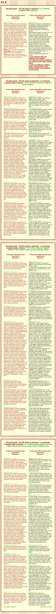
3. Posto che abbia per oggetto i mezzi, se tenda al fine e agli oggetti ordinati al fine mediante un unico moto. (39, 67)
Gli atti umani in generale (28, 9)
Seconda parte (11, 9)
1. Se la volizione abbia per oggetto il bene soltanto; (38, 57)
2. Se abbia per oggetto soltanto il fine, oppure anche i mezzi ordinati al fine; (40, 61)
